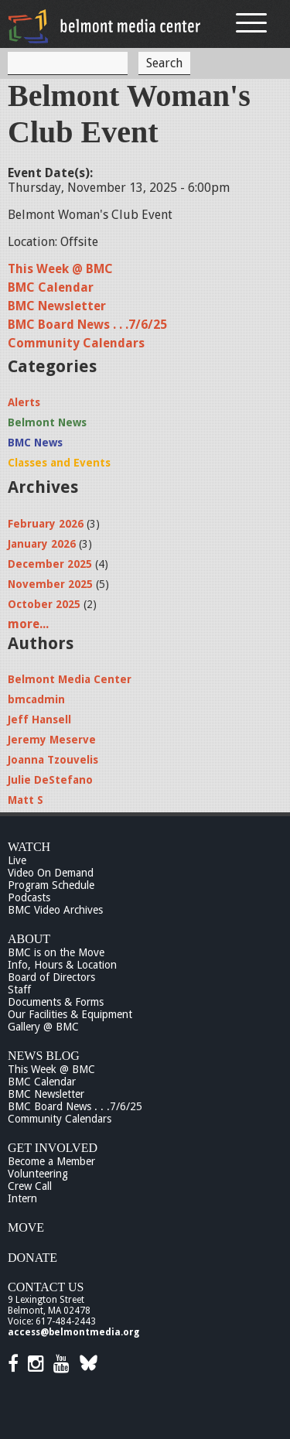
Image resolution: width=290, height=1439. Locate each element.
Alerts (24, 402)
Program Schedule (51, 885)
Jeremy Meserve (52, 739)
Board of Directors (51, 977)
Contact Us (46, 1287)
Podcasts (29, 897)
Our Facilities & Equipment (70, 1014)
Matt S (25, 800)
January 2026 (42, 544)
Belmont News (47, 422)
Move (26, 1227)
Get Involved (52, 1147)
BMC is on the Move (56, 952)
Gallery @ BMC (43, 1026)
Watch (29, 846)
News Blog (44, 1055)
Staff (19, 989)
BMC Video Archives (55, 910)
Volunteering (38, 1173)
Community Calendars (76, 343)
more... (28, 624)
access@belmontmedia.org (73, 1332)
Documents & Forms (56, 1002)
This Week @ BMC (60, 268)
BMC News (35, 442)
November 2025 (50, 584)
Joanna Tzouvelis (53, 760)
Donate (32, 1257)
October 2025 (44, 604)
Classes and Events (59, 462)
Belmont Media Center (69, 679)
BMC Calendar (51, 287)
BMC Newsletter (57, 306)
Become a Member (51, 1161)
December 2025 (50, 564)
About (29, 938)
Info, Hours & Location (62, 965)
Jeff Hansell (39, 719)
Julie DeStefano (50, 780)
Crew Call (30, 1186)
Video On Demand (51, 872)
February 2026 (46, 524)
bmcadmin (36, 699)
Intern (22, 1198)
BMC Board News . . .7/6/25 (87, 324)
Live (17, 860)
